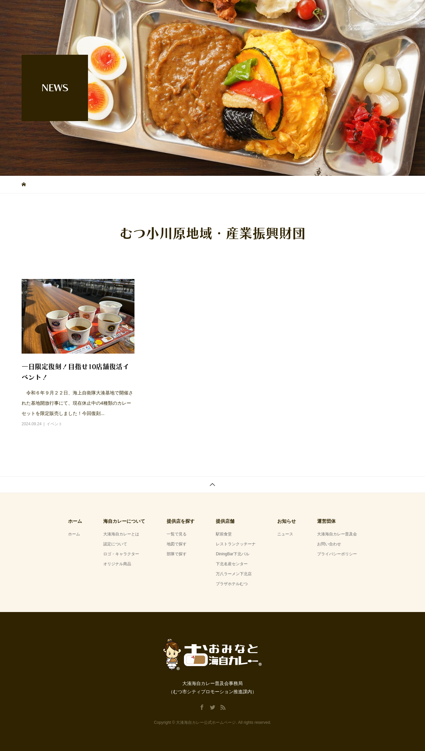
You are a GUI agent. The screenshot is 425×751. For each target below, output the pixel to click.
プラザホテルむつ (232, 583)
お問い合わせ (329, 544)
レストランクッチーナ (236, 544)
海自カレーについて (260, 11)
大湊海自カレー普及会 (337, 534)
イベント (54, 424)
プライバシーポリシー (337, 554)
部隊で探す (177, 554)
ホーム (213, 11)
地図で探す (177, 544)
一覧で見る (177, 534)
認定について (115, 544)
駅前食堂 (224, 534)
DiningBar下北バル (232, 554)
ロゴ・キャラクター (121, 554)
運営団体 (385, 11)
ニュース (285, 534)
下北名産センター (232, 564)
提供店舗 (310, 11)
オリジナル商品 (117, 564)
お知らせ (348, 11)
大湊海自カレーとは (121, 534)
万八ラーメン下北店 (234, 574)
